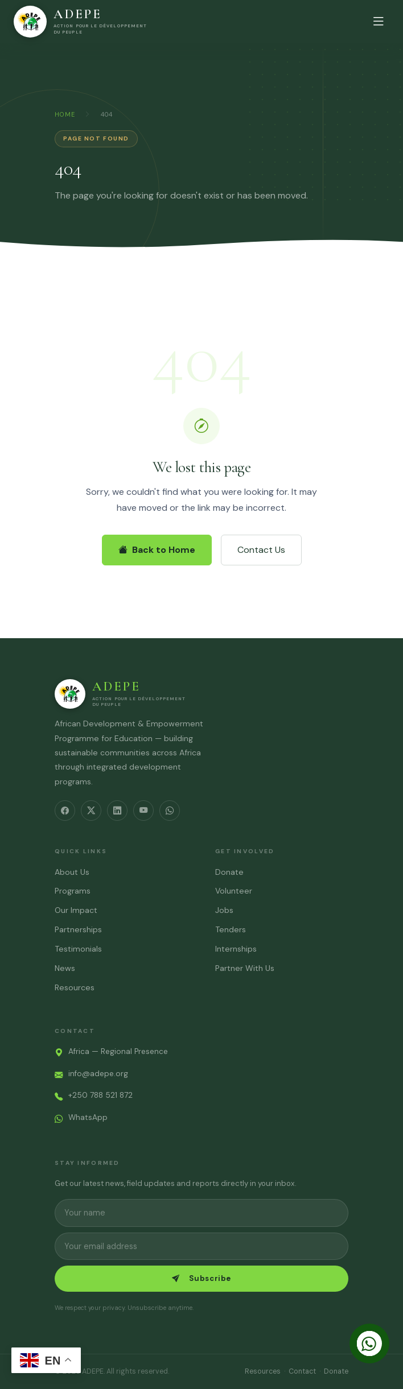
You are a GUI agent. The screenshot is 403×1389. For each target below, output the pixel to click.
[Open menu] (378, 21)
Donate (229, 872)
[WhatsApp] (169, 810)
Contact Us (261, 550)
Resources (74, 987)
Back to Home (156, 550)
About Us (72, 872)
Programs (73, 891)
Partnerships (78, 929)
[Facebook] (65, 810)
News (65, 968)
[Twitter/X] (91, 810)
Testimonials (78, 949)
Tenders (230, 929)
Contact (302, 1371)
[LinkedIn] (117, 810)
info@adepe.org (98, 1073)
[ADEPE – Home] (82, 22)
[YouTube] (143, 810)
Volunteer (233, 891)
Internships (236, 949)
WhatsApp (88, 1117)
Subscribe (201, 1278)
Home (65, 114)
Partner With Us (244, 968)
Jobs (224, 910)
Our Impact (76, 910)
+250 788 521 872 (100, 1095)
